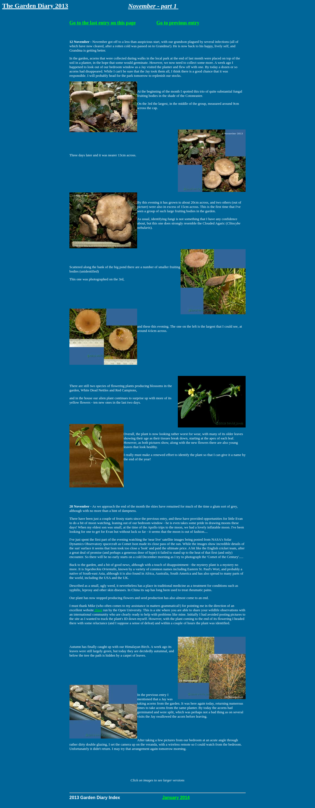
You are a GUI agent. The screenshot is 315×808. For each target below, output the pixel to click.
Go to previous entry (177, 23)
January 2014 (175, 797)
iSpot (98, 610)
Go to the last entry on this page (102, 23)
